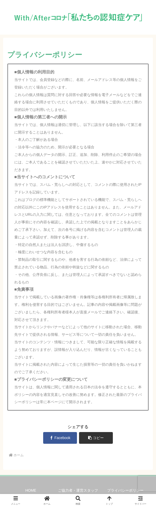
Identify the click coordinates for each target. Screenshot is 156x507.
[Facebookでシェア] (60, 438)
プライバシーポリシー (125, 490)
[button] (96, 438)
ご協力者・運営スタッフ (78, 490)
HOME (30, 490)
